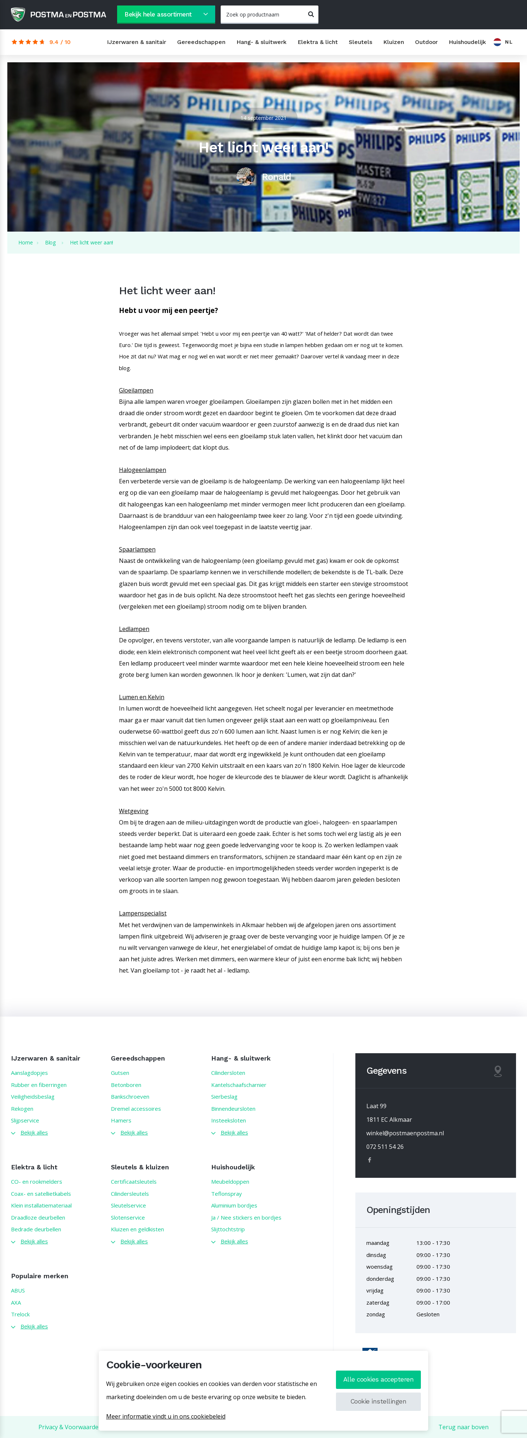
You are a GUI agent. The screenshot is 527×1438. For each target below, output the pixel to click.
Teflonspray (226, 1193)
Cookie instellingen (379, 1401)
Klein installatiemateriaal (41, 1205)
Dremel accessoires (136, 1108)
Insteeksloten (228, 1120)
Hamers (121, 1120)
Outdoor (426, 41)
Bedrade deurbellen (36, 1229)
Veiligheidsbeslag (33, 1096)
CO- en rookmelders (36, 1181)
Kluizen (393, 41)
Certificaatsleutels (134, 1181)
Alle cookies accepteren (378, 1379)
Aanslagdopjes (29, 1072)
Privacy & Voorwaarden (70, 1427)
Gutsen (120, 1072)
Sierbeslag (224, 1096)
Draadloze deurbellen (38, 1217)
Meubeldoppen (230, 1181)
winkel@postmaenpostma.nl (405, 1133)
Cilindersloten (228, 1072)
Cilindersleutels (130, 1193)
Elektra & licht (318, 41)
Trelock (20, 1314)
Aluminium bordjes (234, 1205)
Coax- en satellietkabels (41, 1193)
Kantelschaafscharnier (238, 1084)
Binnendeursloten (233, 1108)
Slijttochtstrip (228, 1229)
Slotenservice (128, 1217)
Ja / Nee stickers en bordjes (246, 1217)
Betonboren (126, 1084)
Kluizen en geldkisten (137, 1229)
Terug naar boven (463, 1427)
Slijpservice (25, 1120)
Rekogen (22, 1108)
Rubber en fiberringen (39, 1084)
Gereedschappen (201, 41)
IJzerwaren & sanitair (136, 41)
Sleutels (360, 41)
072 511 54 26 (385, 1147)
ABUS (18, 1290)
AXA (16, 1302)
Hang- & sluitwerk (261, 41)
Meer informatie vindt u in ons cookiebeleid (165, 1416)
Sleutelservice (128, 1205)
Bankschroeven (130, 1096)
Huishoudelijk (467, 41)
